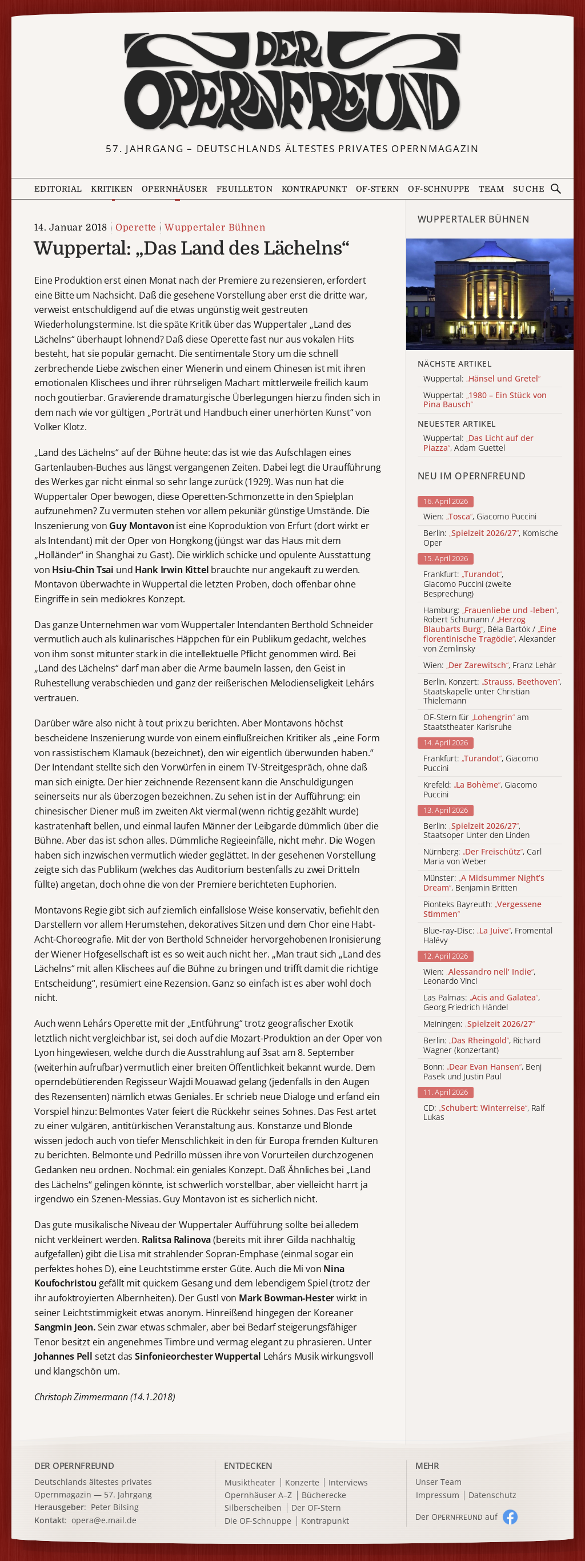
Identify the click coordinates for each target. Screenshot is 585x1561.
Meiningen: (479, 1024)
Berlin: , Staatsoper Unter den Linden (476, 831)
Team (491, 188)
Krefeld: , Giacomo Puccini (480, 790)
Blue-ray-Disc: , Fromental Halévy (487, 936)
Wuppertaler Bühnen (215, 228)
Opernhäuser (174, 188)
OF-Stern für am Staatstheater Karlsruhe (476, 722)
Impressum (437, 1495)
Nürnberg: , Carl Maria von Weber (482, 857)
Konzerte (302, 1483)
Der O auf (456, 1516)
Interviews (348, 1483)
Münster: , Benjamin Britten (483, 883)
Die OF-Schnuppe (258, 1521)
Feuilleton (245, 188)
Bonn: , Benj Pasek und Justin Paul (482, 1072)
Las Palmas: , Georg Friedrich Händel (481, 1002)
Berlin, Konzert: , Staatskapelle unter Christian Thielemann (492, 691)
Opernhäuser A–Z (258, 1495)
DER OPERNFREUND (74, 1465)
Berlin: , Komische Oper (490, 538)
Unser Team (438, 1481)
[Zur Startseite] (292, 82)
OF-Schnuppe (439, 188)
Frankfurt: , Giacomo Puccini (480, 763)
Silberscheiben (253, 1508)
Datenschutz (492, 1495)
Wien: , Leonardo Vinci (479, 977)
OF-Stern (377, 188)
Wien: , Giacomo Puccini (479, 517)
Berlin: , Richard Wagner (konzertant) (481, 1045)
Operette (136, 228)
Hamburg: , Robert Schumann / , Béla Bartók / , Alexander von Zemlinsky (491, 630)
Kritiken (112, 188)
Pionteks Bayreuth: (482, 909)
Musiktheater (250, 1483)
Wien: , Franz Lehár (489, 665)
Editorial (58, 188)
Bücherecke (324, 1495)
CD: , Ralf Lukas (483, 1113)
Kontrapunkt (314, 188)
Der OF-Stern (316, 1508)
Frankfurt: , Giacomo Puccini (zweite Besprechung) (467, 584)
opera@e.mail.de (104, 1520)
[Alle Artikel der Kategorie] (490, 294)
